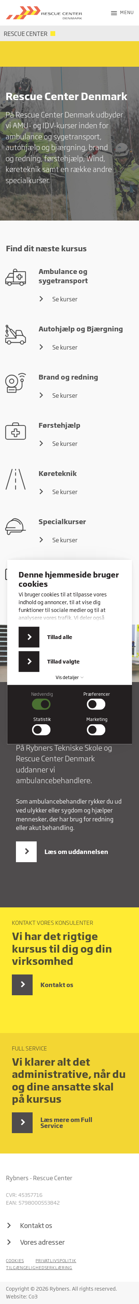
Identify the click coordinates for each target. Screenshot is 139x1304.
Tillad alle (59, 637)
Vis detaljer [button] (70, 677)
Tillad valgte (63, 661)
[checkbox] (42, 701)
